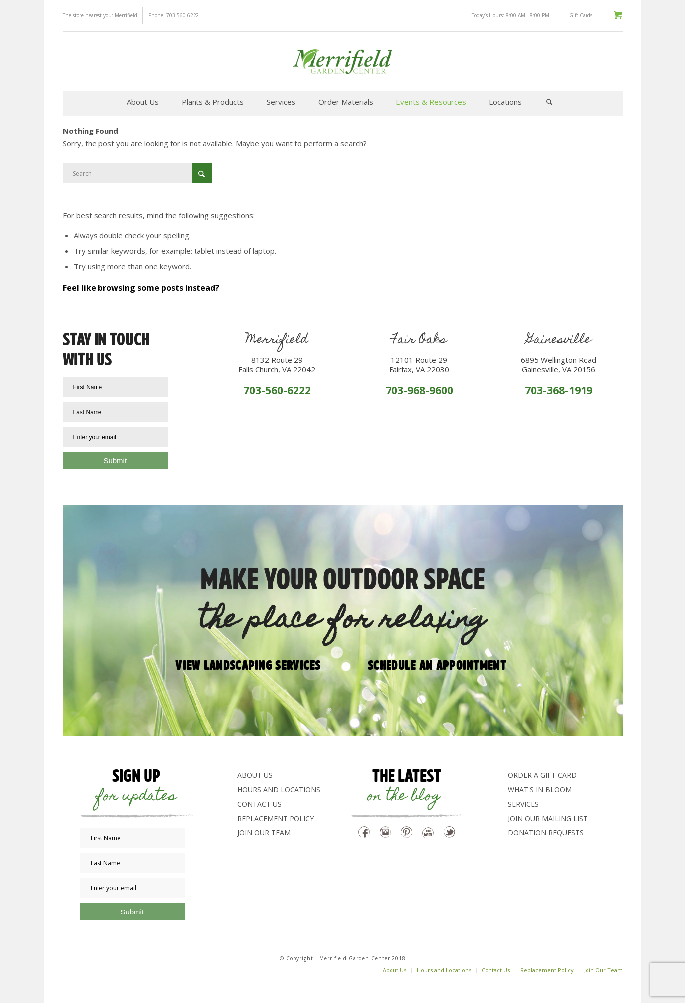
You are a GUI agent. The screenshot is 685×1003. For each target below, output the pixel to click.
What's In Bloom (540, 789)
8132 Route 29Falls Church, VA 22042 (276, 364)
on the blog (404, 797)
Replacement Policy (275, 818)
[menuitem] (143, 101)
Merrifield (126, 15)
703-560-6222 (182, 15)
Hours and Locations (278, 789)
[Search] (549, 101)
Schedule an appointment (437, 664)
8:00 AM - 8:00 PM (527, 15)
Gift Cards (580, 15)
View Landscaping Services (248, 664)
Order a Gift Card (542, 775)
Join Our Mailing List (547, 818)
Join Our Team (264, 832)
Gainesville (558, 340)
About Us (255, 775)
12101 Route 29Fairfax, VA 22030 (419, 364)
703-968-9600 (419, 390)
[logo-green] (342, 61)
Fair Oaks (419, 340)
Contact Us (259, 804)
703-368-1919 (558, 390)
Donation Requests (546, 832)
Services (523, 804)
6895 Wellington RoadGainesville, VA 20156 (558, 364)
